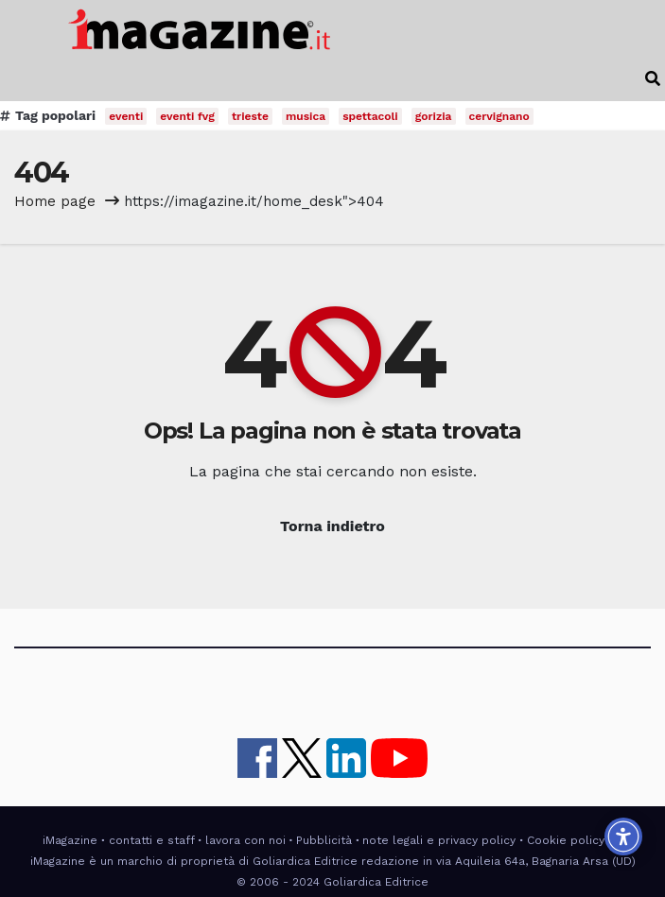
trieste (250, 116)
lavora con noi (245, 840)
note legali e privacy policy (439, 840)
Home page (55, 201)
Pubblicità (324, 840)
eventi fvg (187, 116)
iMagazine (70, 840)
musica (305, 116)
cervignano (499, 116)
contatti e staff (152, 840)
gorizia (433, 116)
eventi (126, 116)
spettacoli (370, 116)
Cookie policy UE (574, 840)
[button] (652, 79)
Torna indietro (332, 526)
